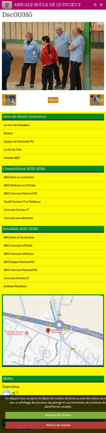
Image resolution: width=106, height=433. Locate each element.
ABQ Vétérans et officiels (20, 185)
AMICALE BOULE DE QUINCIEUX (47, 4)
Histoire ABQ (12, 158)
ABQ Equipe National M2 (19, 262)
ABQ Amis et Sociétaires (19, 237)
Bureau (8, 133)
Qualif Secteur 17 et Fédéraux (22, 201)
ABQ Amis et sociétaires (19, 177)
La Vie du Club (12, 149)
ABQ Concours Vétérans (19, 254)
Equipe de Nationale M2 (19, 141)
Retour (53, 100)
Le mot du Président (16, 125)
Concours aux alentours (18, 218)
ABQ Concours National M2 (20, 193)
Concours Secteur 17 (16, 210)
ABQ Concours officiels (18, 245)
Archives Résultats (15, 286)
